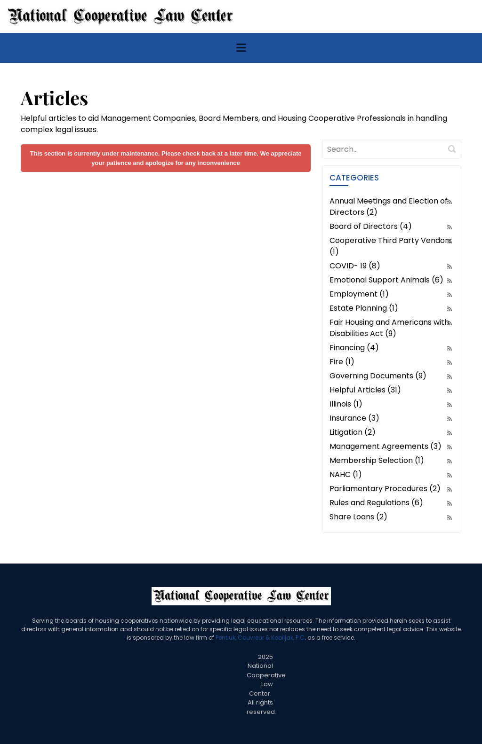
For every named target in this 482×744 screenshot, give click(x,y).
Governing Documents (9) (377, 375)
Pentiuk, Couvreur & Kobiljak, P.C (260, 638)
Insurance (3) (354, 418)
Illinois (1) (345, 404)
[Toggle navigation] (241, 47)
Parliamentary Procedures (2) (385, 488)
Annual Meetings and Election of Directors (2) (388, 207)
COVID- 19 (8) (354, 265)
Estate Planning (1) (363, 308)
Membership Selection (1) (376, 460)
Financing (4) (354, 347)
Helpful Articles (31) (365, 389)
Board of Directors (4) (370, 226)
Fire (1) (341, 361)
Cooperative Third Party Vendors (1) (390, 246)
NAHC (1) (345, 474)
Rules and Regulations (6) (376, 502)
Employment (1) (359, 294)
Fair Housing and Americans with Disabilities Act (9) (389, 328)
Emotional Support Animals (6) (386, 279)
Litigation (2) (352, 432)
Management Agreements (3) (385, 446)
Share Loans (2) (358, 516)
